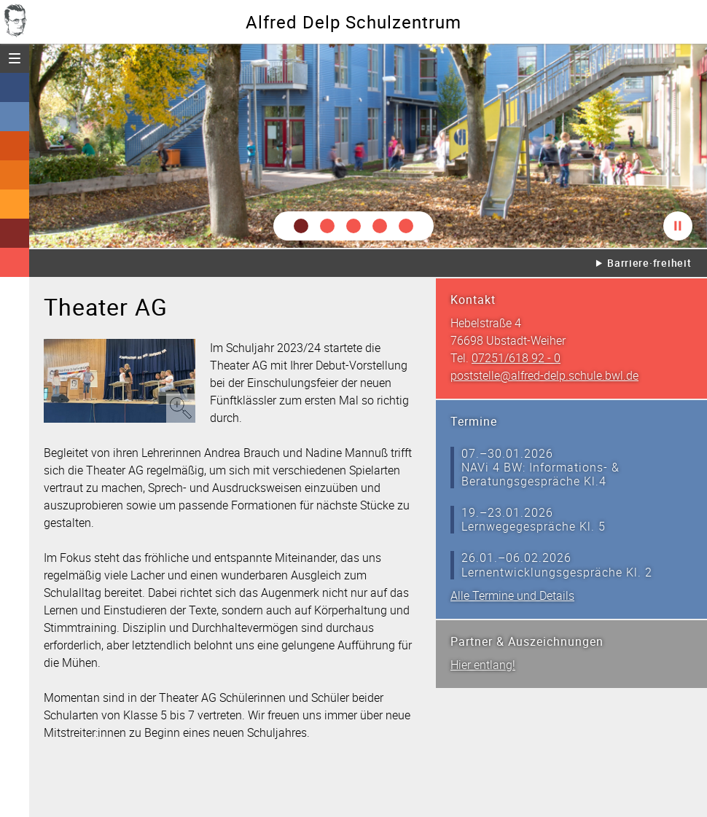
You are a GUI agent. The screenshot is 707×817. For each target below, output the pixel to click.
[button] (301, 226)
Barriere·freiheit (649, 263)
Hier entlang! (482, 665)
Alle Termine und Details (512, 595)
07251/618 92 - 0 (516, 358)
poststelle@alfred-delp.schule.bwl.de (544, 375)
